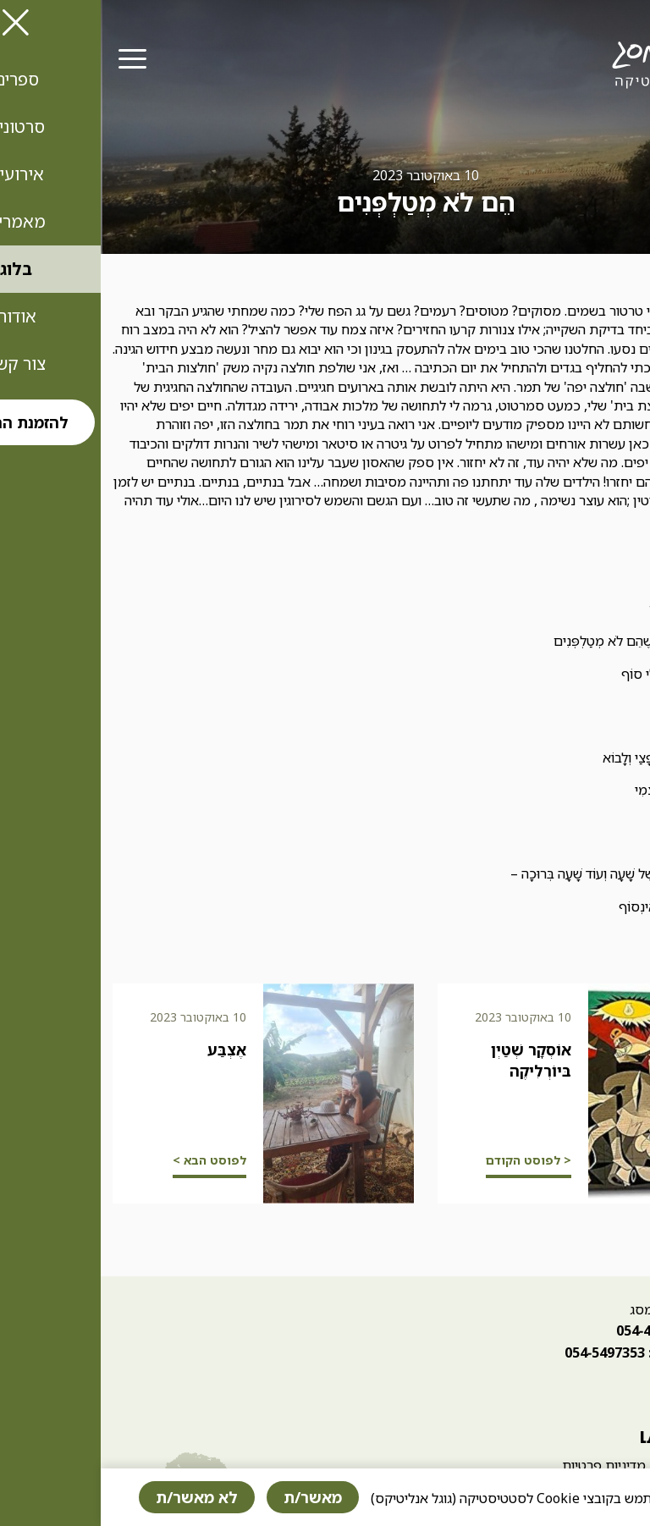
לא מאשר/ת (96, 1497)
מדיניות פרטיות (503, 1465)
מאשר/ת (212, 1497)
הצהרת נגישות (599, 1465)
